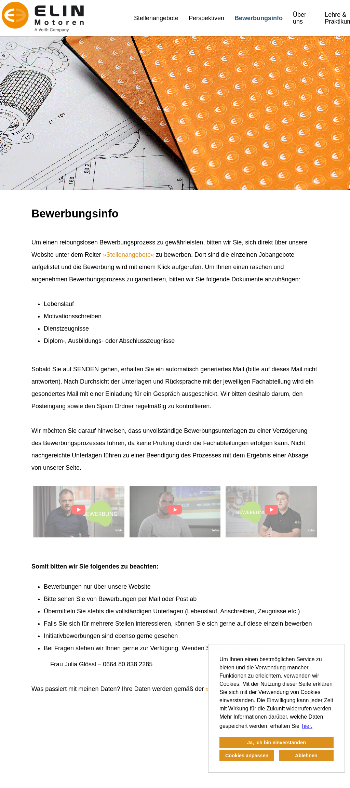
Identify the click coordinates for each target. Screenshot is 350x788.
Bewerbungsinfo (258, 18)
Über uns (299, 18)
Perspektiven (206, 18)
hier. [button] (307, 726)
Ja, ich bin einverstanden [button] (276, 742)
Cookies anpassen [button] (246, 755)
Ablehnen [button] (306, 755)
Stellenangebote (156, 18)
